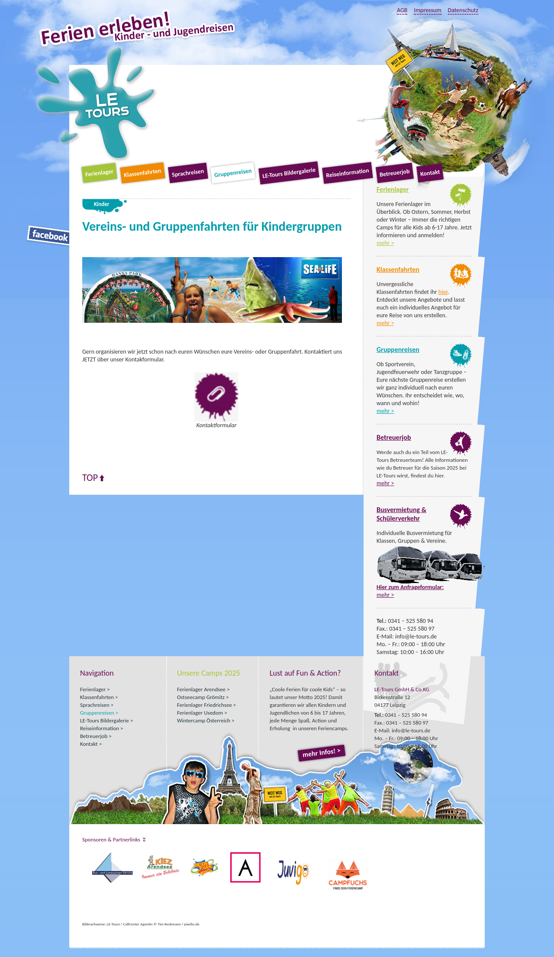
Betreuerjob (394, 173)
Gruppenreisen (233, 173)
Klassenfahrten (142, 173)
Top (90, 478)
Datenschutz (463, 10)
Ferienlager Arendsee (201, 689)
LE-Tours (96, 103)
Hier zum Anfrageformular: (410, 587)
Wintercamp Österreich (203, 720)
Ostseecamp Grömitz (201, 697)
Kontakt (430, 172)
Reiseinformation (347, 173)
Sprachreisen (187, 173)
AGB (402, 10)
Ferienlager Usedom (200, 712)
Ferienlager (99, 173)
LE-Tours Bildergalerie (289, 173)
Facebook (48, 236)
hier (443, 292)
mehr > (385, 243)
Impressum (427, 10)
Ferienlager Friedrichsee (204, 705)
